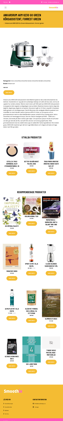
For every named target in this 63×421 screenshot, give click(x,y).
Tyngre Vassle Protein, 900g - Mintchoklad (51, 352)
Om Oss (7, 414)
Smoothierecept (9, 403)
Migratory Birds (12, 271)
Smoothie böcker (26, 81)
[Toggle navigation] (57, 7)
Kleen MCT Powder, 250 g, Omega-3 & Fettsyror (31, 311)
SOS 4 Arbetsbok (31, 364)
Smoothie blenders (38, 81)
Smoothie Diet (8, 407)
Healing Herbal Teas (31, 216)
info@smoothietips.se (53, 2)
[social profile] (9, 2)
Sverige (45, 2)
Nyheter (7, 410)
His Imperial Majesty (12, 226)
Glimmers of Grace (51, 319)
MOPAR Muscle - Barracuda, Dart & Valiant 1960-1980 (51, 222)
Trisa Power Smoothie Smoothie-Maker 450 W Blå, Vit (51, 163)
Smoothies (47, 81)
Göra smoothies (16, 81)
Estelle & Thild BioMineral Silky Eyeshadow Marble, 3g (12, 163)
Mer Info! (9, 92)
